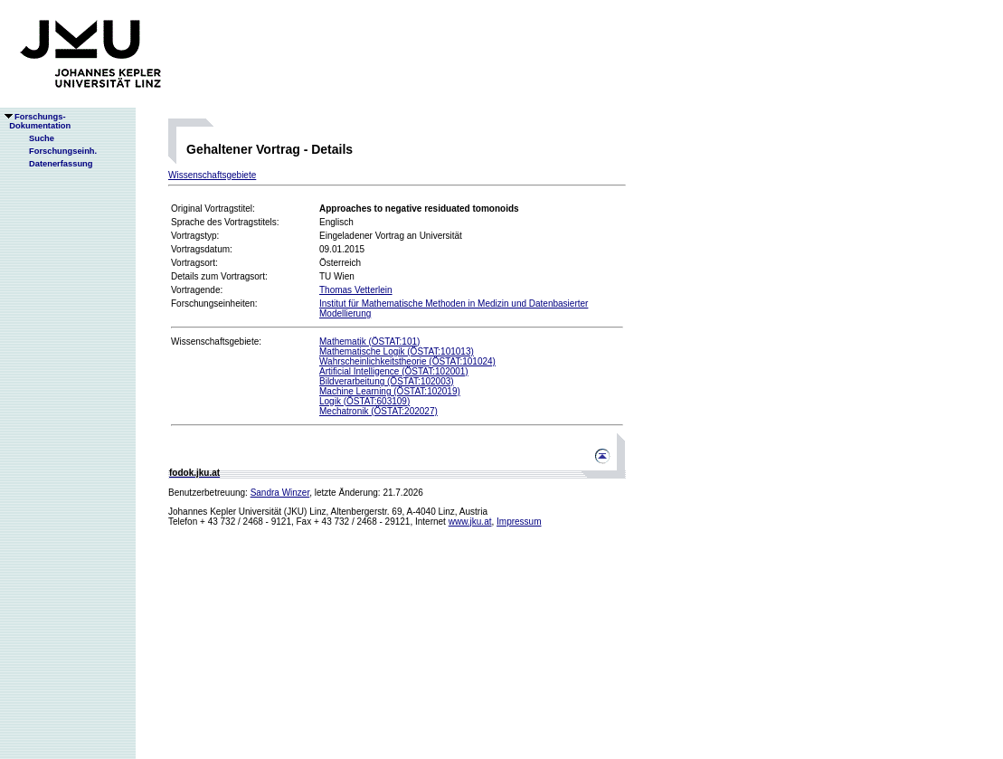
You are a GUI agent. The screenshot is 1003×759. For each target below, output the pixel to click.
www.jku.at (470, 522)
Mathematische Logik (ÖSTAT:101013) (396, 351)
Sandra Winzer (280, 493)
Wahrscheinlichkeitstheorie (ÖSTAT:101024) (407, 361)
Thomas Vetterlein (356, 290)
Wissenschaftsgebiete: (216, 341)
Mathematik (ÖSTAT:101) (369, 341)
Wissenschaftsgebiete (212, 175)
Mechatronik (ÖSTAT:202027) (378, 411)
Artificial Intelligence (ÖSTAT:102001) (393, 371)
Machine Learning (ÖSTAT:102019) (389, 391)
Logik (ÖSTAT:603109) (364, 401)
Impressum (519, 522)
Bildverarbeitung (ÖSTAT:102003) (386, 381)
